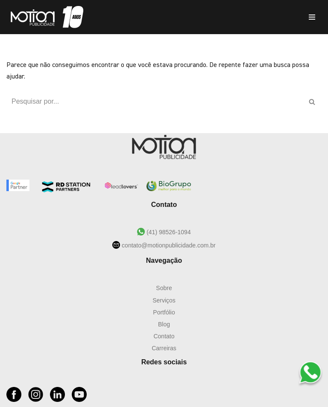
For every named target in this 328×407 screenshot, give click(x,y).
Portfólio (164, 312)
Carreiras (164, 348)
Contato (163, 336)
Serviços (164, 300)
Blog (164, 324)
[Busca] (154, 102)
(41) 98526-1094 (167, 232)
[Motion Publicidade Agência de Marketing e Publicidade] (44, 17)
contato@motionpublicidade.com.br (168, 245)
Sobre (164, 288)
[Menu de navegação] (312, 17)
